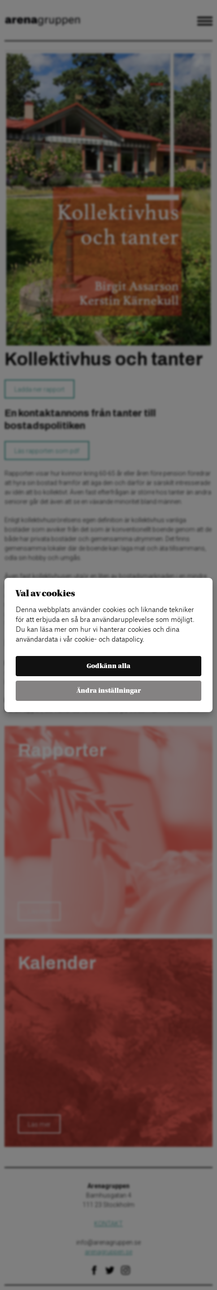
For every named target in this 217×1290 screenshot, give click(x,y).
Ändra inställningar (109, 691)
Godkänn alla (108, 666)
